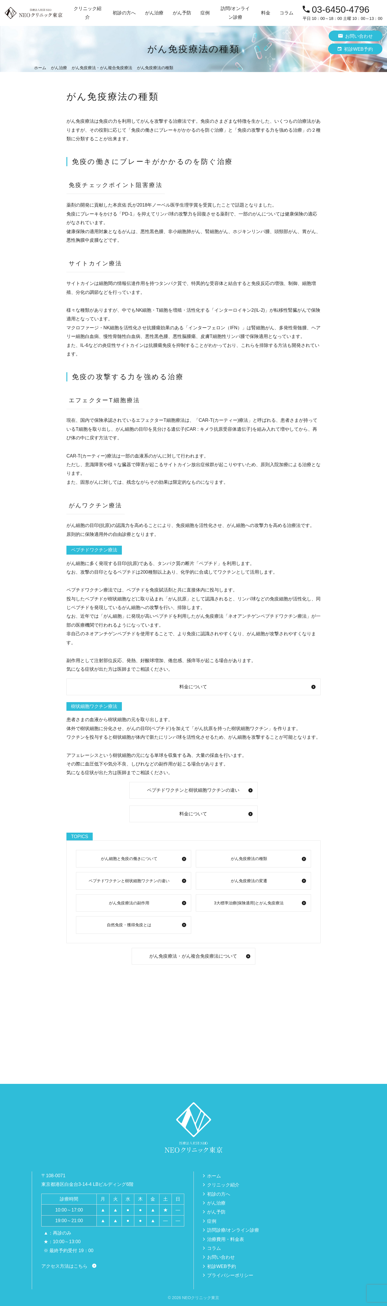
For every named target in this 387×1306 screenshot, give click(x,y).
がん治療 (216, 1203)
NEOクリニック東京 (200, 1297)
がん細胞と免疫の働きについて (129, 858)
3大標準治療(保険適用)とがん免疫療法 (249, 903)
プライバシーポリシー (230, 1275)
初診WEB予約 (355, 49)
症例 (205, 12)
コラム (286, 12)
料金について (193, 686)
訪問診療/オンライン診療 (233, 1230)
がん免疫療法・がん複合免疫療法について (193, 956)
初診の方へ (124, 12)
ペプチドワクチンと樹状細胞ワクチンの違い (193, 790)
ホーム (214, 1175)
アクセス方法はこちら (64, 1266)
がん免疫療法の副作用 (129, 903)
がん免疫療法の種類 (249, 858)
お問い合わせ (355, 36)
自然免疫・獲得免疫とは (129, 925)
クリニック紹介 (223, 1184)
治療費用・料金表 (225, 1239)
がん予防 (216, 1211)
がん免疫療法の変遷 (249, 880)
